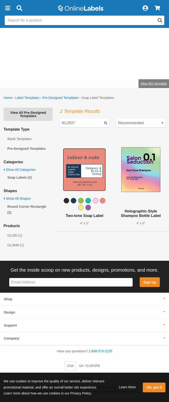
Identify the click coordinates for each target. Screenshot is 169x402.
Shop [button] (8, 299)
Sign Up (149, 282)
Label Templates (27, 98)
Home (8, 98)
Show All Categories (19, 170)
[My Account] (145, 8)
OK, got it (154, 387)
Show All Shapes (17, 198)
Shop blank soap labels (22, 68)
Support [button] (10, 325)
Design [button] (9, 312)
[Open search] (160, 20)
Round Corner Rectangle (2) (26, 209)
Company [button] (11, 338)
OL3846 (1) (15, 245)
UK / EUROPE (89, 366)
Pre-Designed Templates (60, 98)
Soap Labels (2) (19, 177)
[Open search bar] (19, 8)
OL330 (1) (14, 235)
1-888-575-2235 (100, 351)
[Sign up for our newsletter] (71, 282)
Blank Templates (19, 139)
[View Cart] (157, 8)
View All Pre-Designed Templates (28, 114)
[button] (7, 8)
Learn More (127, 387)
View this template (153, 83)
